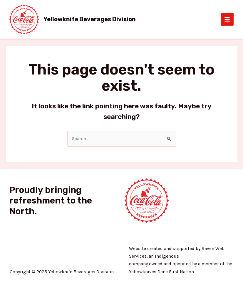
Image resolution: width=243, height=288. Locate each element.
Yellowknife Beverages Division (89, 19)
